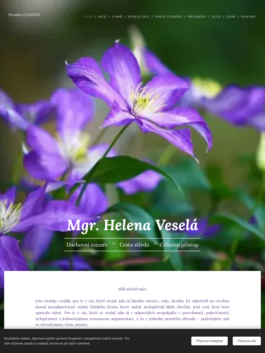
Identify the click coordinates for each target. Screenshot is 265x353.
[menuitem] (106, 16)
